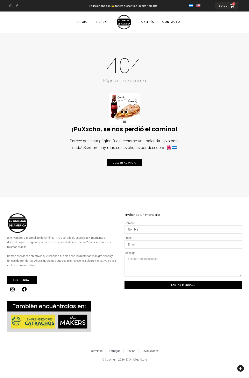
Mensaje (129, 253)
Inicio (82, 22)
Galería (147, 22)
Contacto (171, 22)
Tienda (101, 22)
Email (127, 238)
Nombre (129, 223)
